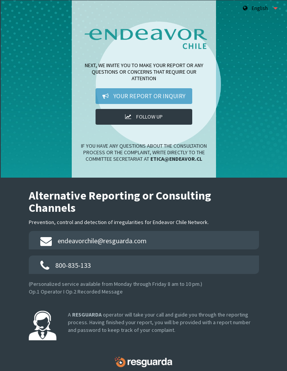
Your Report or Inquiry (143, 96)
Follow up (144, 116)
